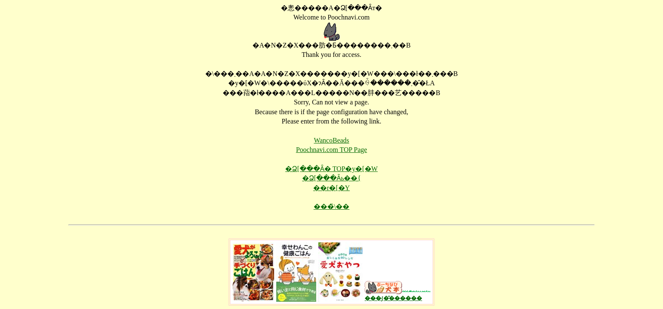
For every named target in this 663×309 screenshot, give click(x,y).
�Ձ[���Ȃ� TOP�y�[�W (331, 168)
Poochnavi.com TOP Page (331, 149)
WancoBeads (331, 140)
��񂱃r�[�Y (331, 187)
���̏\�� (331, 206)
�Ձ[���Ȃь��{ (331, 178)
